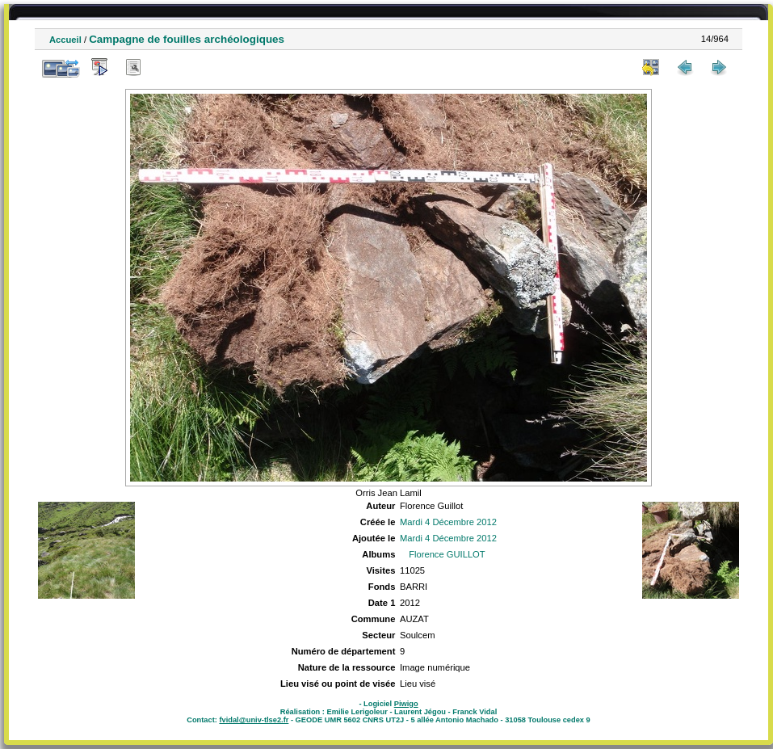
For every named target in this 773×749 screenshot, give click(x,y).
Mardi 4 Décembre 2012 (448, 522)
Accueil (65, 39)
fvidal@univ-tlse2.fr (253, 720)
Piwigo (406, 704)
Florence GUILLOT (447, 554)
